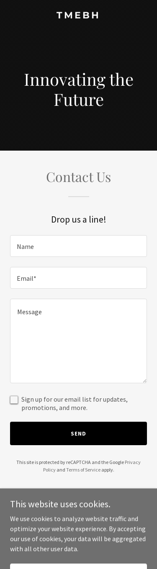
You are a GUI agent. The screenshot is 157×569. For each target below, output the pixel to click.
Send (78, 433)
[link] (78, 16)
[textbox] (78, 246)
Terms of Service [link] (83, 469)
